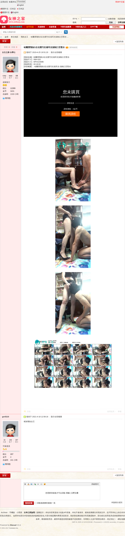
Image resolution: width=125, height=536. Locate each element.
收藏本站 (12, 2)
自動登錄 (110, 19)
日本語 (13, 9)
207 (16, 440)
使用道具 (110, 411)
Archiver (4, 512)
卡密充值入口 (80, 27)
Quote (38, 484)
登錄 (68, 493)
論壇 (6, 37)
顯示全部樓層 (56, 52)
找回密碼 (121, 19)
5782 (4, 76)
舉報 (119, 411)
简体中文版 (119, 2)
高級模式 (95, 484)
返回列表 (120, 41)
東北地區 (14, 37)
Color (28, 484)
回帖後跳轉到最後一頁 (45, 503)
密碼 (74, 22)
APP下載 (94, 27)
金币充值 (30, 27)
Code (41, 484)
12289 (12, 88)
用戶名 (75, 19)
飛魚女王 (24, 37)
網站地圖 (121, 519)
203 (10, 440)
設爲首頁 (4, 2)
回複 (29, 411)
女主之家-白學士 (8, 52)
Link (35, 484)
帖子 (58, 32)
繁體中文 (4, 9)
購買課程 (70, 113)
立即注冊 (121, 22)
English (20, 5)
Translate (21, 2)
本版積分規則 (116, 502)
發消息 (8, 98)
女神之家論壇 (1, 37)
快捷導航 (116, 27)
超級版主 (6, 82)
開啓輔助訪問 (114, 2)
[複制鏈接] (73, 47)
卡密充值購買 (65, 27)
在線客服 (52, 27)
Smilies (44, 484)
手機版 (12, 512)
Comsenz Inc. (13, 528)
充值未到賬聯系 (16, 27)
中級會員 (6, 446)
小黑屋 (19, 512)
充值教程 (41, 27)
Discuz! (13, 525)
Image (31, 484)
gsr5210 (5, 417)
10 (4, 440)
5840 (10, 76)
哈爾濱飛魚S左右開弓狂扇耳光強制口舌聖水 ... (50, 37)
